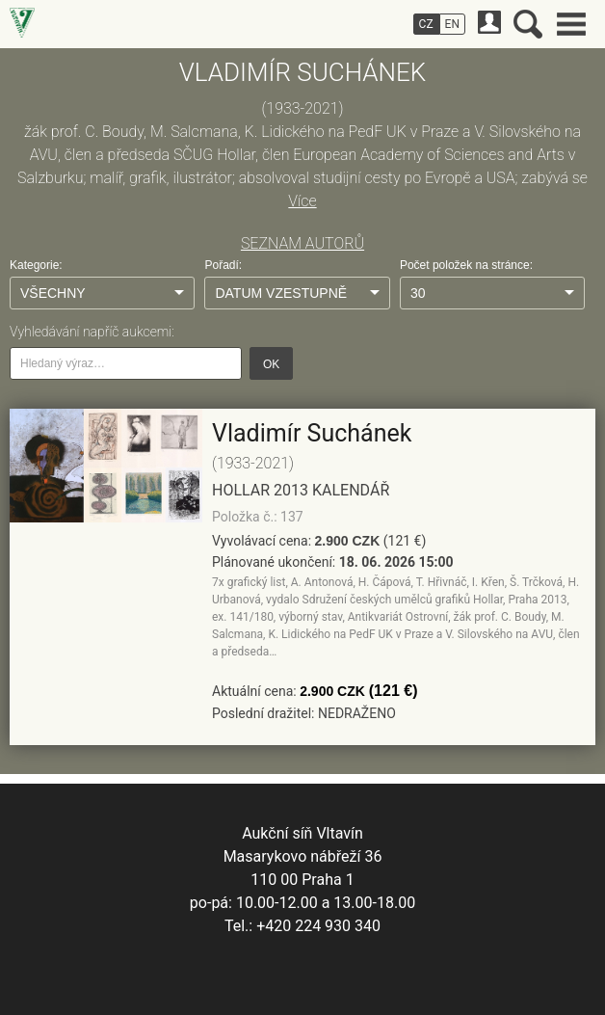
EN (452, 24)
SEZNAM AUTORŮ (302, 243)
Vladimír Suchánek (311, 433)
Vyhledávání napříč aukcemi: (92, 331)
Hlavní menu (571, 24)
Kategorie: (36, 265)
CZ (426, 24)
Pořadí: (223, 265)
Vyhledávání (527, 24)
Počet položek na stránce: (466, 265)
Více (302, 201)
